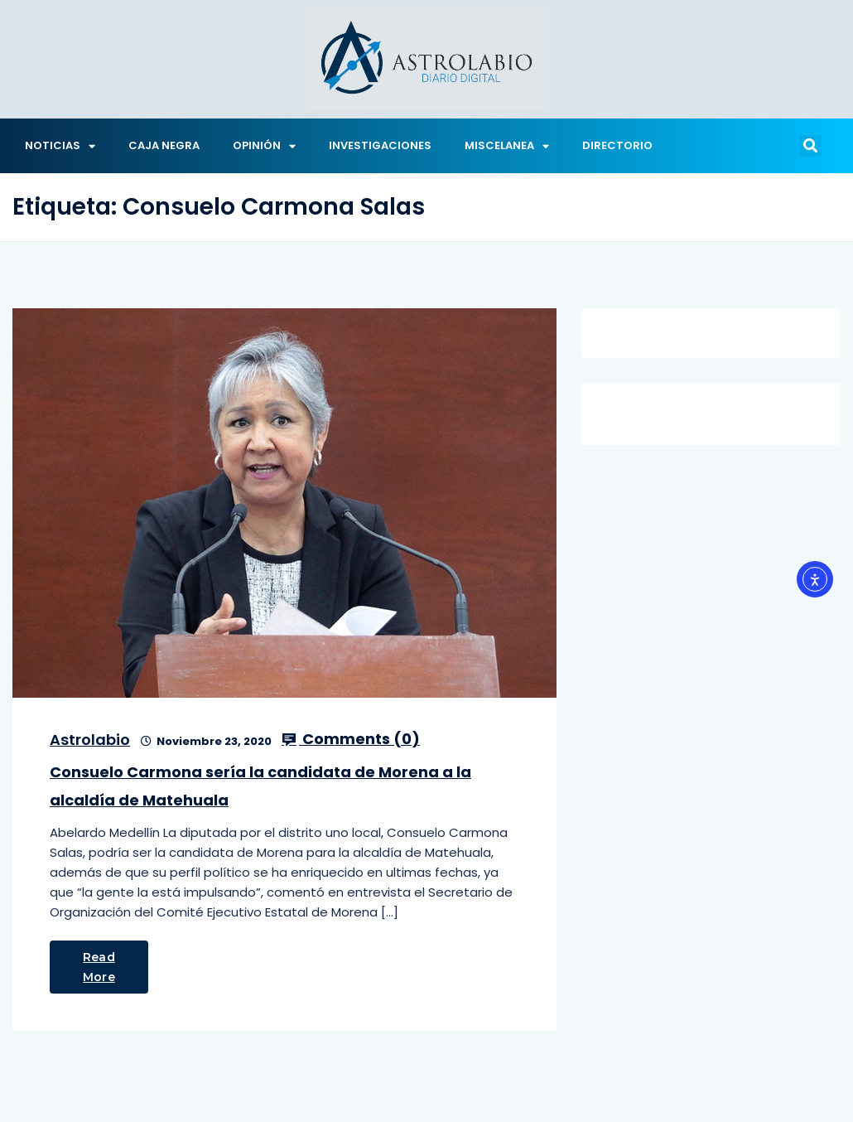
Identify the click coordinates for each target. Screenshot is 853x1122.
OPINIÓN (264, 146)
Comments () (351, 739)
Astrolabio (90, 739)
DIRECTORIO (617, 145)
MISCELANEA (507, 146)
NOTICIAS (60, 146)
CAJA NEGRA (164, 145)
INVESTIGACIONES (380, 145)
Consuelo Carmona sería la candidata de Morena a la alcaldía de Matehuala (260, 786)
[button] (811, 146)
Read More (99, 967)
